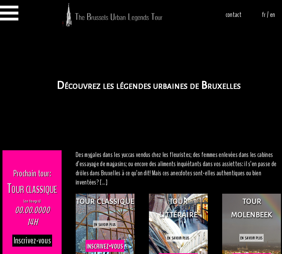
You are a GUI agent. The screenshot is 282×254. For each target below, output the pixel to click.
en (272, 14)
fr (264, 14)
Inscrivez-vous (32, 241)
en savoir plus (105, 224)
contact (234, 14)
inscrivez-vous (105, 246)
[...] (103, 182)
